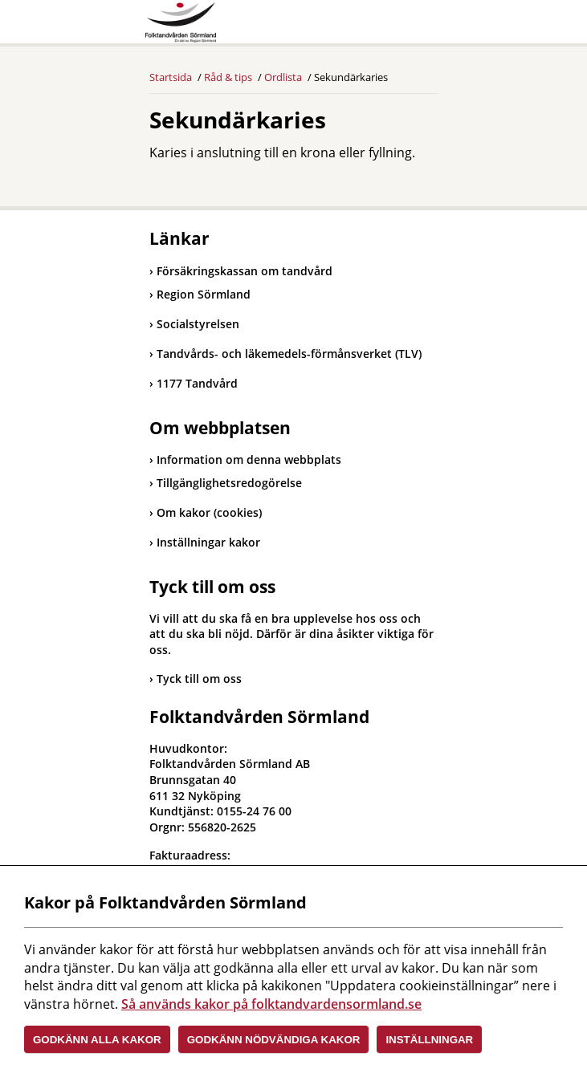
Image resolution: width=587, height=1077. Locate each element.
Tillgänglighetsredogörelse (229, 482)
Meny (426, 26)
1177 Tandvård (193, 383)
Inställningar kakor (208, 542)
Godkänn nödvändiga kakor (274, 1040)
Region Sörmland (200, 294)
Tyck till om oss (199, 678)
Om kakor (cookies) (209, 512)
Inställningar (429, 1040)
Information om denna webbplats (249, 459)
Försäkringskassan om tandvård (240, 270)
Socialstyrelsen (194, 323)
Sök (386, 26)
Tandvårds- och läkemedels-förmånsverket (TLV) (285, 353)
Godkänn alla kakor (97, 1040)
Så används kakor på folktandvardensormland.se (271, 1004)
